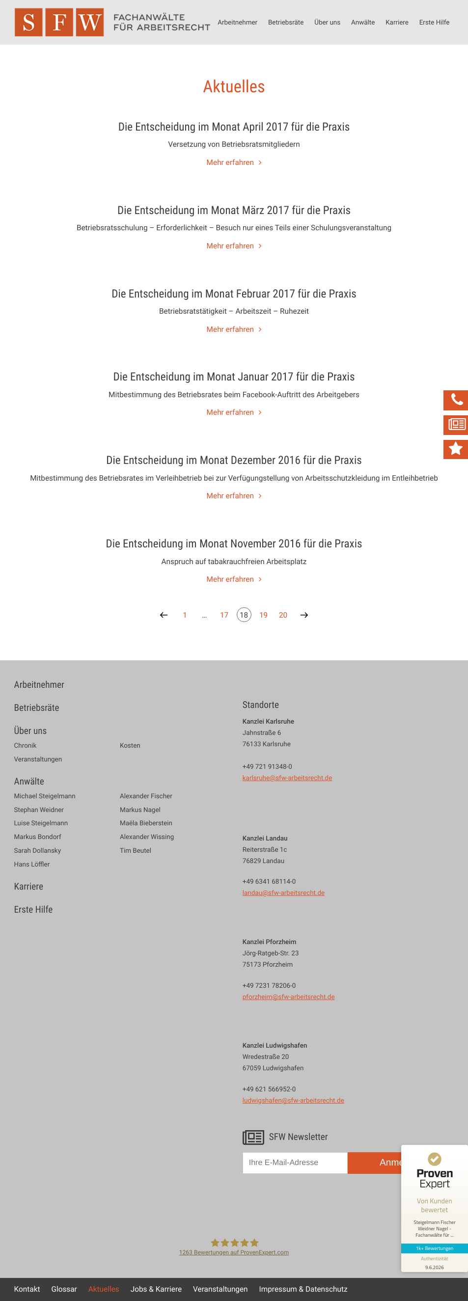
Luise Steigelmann (41, 823)
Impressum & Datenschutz (303, 1289)
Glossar (64, 1289)
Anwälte (363, 22)
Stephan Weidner (39, 809)
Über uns (327, 22)
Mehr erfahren (230, 162)
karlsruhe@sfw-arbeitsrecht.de (287, 777)
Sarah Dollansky (37, 850)
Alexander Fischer (146, 796)
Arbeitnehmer (237, 22)
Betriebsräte (285, 22)
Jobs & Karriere (156, 1289)
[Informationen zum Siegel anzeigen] (434, 1262)
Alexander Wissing (147, 836)
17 (224, 615)
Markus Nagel (140, 809)
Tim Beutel (135, 850)
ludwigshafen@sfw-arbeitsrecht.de (293, 1100)
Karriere (397, 22)
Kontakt (27, 1289)
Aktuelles (103, 1289)
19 (263, 615)
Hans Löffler (32, 864)
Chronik (25, 745)
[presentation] (317, 1204)
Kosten (130, 745)
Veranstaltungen (38, 759)
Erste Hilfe (434, 22)
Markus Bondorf (37, 836)
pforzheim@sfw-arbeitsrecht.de (289, 996)
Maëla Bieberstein (146, 823)
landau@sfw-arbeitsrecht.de (284, 892)
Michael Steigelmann (45, 796)
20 (283, 615)
